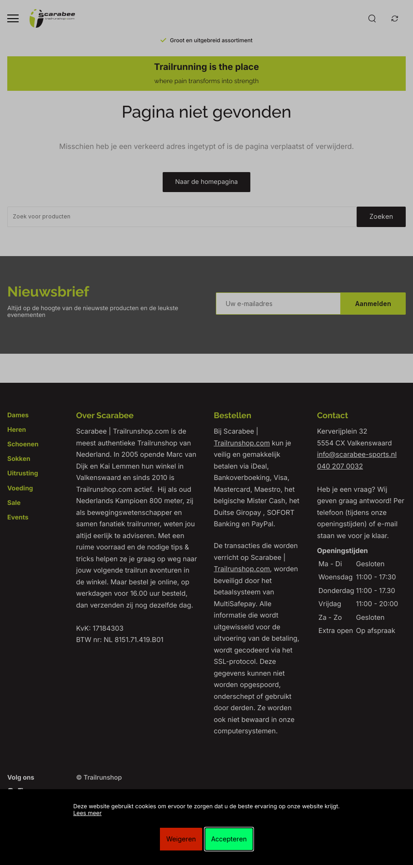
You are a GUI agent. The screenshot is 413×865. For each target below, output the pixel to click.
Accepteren (229, 839)
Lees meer (87, 813)
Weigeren (181, 839)
